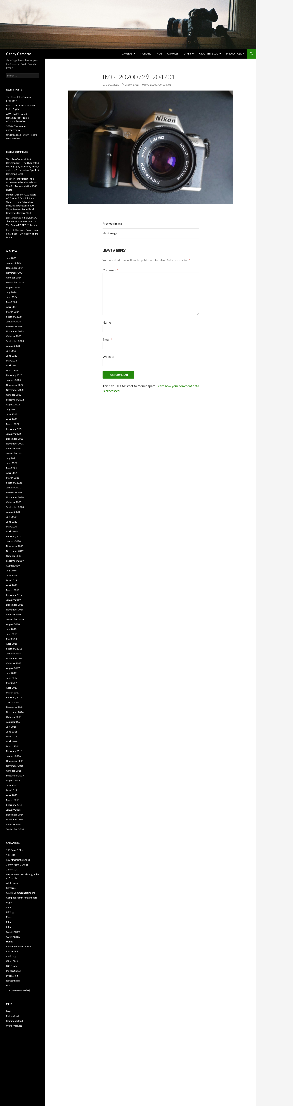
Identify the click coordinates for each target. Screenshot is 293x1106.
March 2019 (12, 590)
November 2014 (15, 819)
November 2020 (15, 497)
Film (159, 53)
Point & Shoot (13, 970)
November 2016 (15, 712)
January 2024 (13, 321)
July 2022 (11, 409)
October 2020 (13, 502)
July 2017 (11, 673)
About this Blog (208, 53)
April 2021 (11, 472)
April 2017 (11, 687)
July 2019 (11, 570)
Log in (9, 1011)
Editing (10, 912)
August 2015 (13, 780)
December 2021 (14, 438)
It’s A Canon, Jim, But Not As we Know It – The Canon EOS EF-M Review (21, 221)
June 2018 (11, 633)
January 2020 (13, 541)
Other (187, 53)
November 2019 (15, 550)
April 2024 (11, 306)
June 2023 (11, 355)
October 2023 (13, 336)
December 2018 (14, 604)
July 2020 (11, 516)
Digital (9, 902)
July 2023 (11, 350)
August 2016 (13, 721)
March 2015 (12, 799)
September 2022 (15, 399)
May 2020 (11, 526)
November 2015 (15, 765)
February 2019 (14, 594)
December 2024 (14, 267)
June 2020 (11, 521)
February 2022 (14, 428)
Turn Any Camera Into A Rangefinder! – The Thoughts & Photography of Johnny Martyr (22, 163)
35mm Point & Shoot (17, 864)
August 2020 (13, 511)
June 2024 (11, 297)
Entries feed (12, 1016)
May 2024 (11, 302)
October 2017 (13, 663)
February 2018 (14, 648)
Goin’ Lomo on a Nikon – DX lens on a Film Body (22, 233)
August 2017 (13, 668)
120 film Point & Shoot (18, 859)
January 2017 (13, 702)
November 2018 (15, 609)
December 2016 (14, 707)
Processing (12, 975)
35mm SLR (11, 869)
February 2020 (14, 536)
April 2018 (11, 643)
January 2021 (13, 487)
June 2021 (11, 463)
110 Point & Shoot (15, 850)
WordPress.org (14, 1025)
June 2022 (11, 414)
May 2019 (11, 580)
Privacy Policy (235, 53)
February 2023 (14, 375)
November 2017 (15, 658)
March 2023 (12, 370)
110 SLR (10, 854)
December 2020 (14, 492)
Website (108, 356)
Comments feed (14, 1020)
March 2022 (12, 424)
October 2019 (13, 555)
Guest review (13, 936)
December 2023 (14, 326)
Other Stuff (12, 961)
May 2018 (11, 638)
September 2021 (15, 453)
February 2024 (14, 316)
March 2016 (12, 746)
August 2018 (13, 624)
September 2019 (15, 560)
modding (145, 53)
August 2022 (13, 404)
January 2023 (13, 380)
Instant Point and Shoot (18, 946)
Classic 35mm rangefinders (20, 892)
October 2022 (13, 394)
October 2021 (13, 448)
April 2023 (11, 365)
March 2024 (12, 311)
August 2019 (13, 565)
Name (108, 322)
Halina (9, 941)
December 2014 (14, 814)
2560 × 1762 (132, 84)
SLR (8, 985)
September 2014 (15, 829)
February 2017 (14, 697)
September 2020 (15, 507)
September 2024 (15, 282)
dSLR (9, 907)
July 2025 (11, 258)
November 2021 (15, 443)
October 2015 (13, 770)
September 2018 (15, 619)
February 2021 (14, 482)
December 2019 (14, 546)
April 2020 (11, 531)
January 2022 (13, 433)
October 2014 (13, 824)
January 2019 (13, 599)
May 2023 (11, 360)
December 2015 (14, 760)
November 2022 (15, 389)
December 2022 (14, 384)
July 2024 (11, 292)
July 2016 (11, 726)
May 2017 (11, 682)
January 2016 (13, 756)
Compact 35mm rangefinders (21, 897)
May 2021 (11, 467)
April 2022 (11, 419)
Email (107, 339)
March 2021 (12, 477)
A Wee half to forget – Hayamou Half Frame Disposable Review (17, 117)
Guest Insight (13, 931)
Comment (110, 270)
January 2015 (13, 809)
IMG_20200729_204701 (157, 84)
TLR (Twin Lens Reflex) (18, 990)
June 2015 (11, 785)
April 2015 (11, 795)
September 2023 (15, 341)
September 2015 (15, 775)
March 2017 (12, 692)
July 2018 (11, 629)
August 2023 (13, 345)
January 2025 (13, 262)
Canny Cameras (18, 53)
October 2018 (13, 614)
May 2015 (11, 790)
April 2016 (11, 741)
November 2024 (15, 272)
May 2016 (11, 736)
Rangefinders (13, 980)
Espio (9, 917)
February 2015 (14, 804)
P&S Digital (11, 965)
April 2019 (11, 585)
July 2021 (11, 458)
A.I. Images (172, 53)
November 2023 (15, 331)
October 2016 (13, 716)
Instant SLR (12, 951)
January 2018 (13, 653)
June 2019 (11, 575)
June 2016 (11, 731)
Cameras (127, 53)
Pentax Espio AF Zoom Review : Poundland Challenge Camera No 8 (20, 209)
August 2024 (13, 287)
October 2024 (13, 277)
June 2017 (11, 677)
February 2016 (14, 751)
